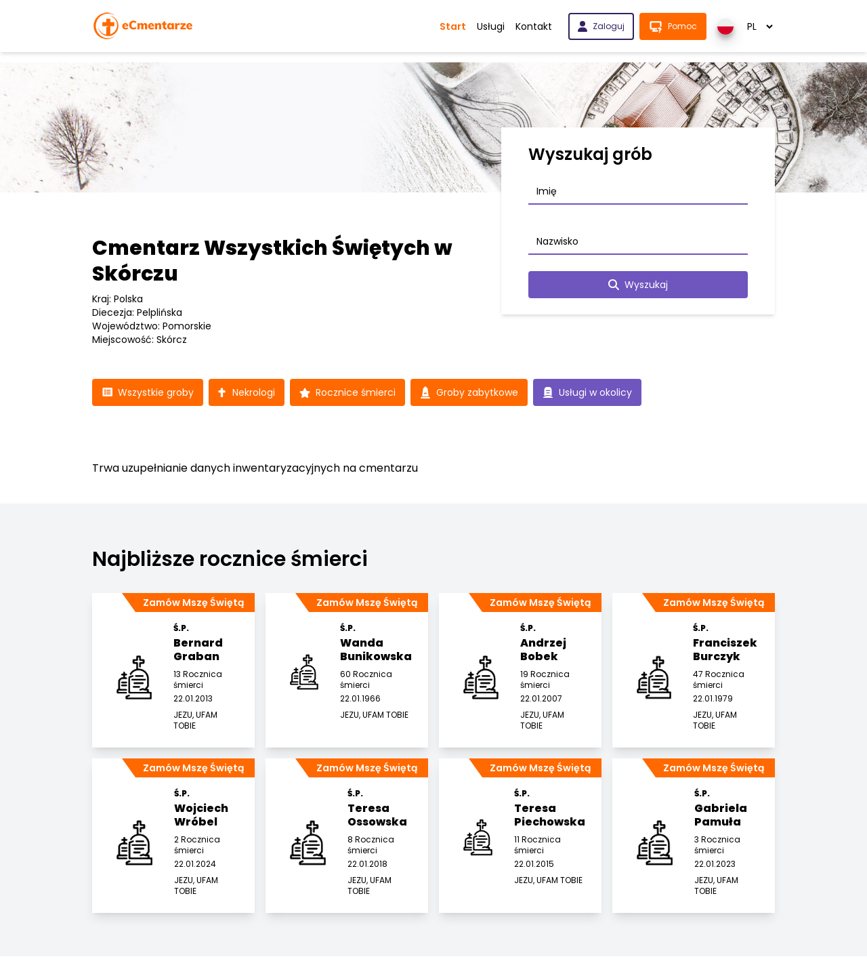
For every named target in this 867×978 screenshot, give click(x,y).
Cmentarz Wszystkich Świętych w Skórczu (272, 261)
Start (453, 26)
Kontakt (533, 26)
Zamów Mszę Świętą (193, 602)
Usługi (491, 26)
